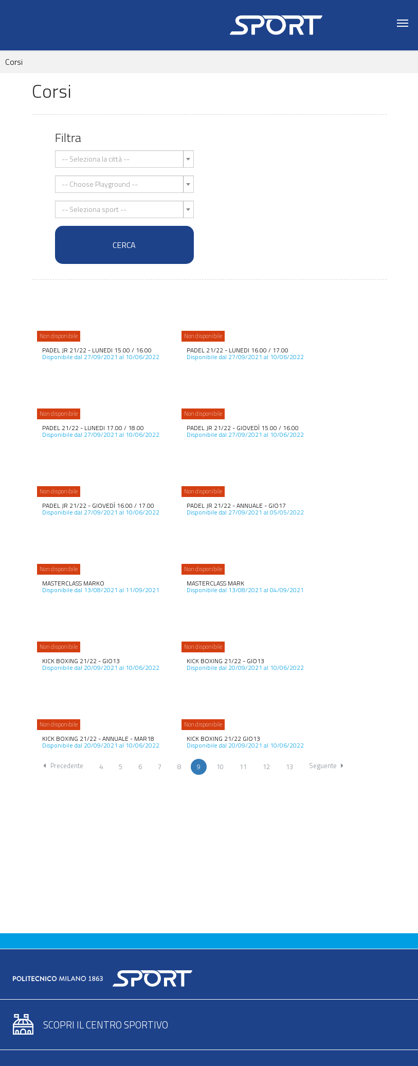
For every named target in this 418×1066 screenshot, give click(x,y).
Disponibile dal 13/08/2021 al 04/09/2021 (245, 586)
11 (243, 766)
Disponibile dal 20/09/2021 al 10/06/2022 (100, 664)
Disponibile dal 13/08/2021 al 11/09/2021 (100, 586)
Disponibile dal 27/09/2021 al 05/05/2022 (245, 509)
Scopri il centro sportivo (105, 1024)
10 (220, 766)
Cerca (124, 245)
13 (289, 766)
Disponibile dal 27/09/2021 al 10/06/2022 (100, 353)
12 (266, 766)
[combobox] (124, 159)
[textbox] (121, 159)
